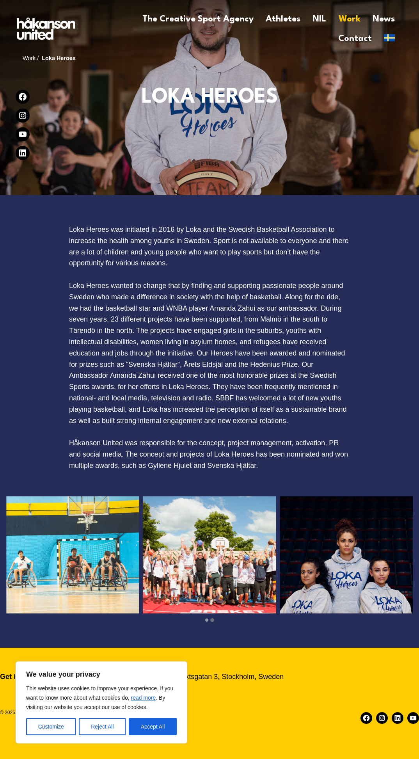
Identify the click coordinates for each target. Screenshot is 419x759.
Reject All (102, 726)
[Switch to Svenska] (389, 38)
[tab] (206, 620)
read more (143, 698)
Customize (51, 726)
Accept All (153, 726)
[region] (101, 702)
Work (29, 58)
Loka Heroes (58, 58)
